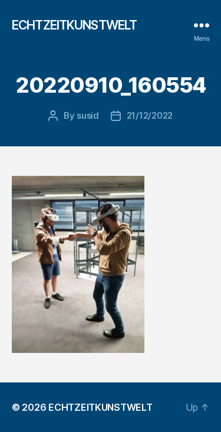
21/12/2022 (150, 115)
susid (88, 115)
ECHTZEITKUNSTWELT (74, 25)
